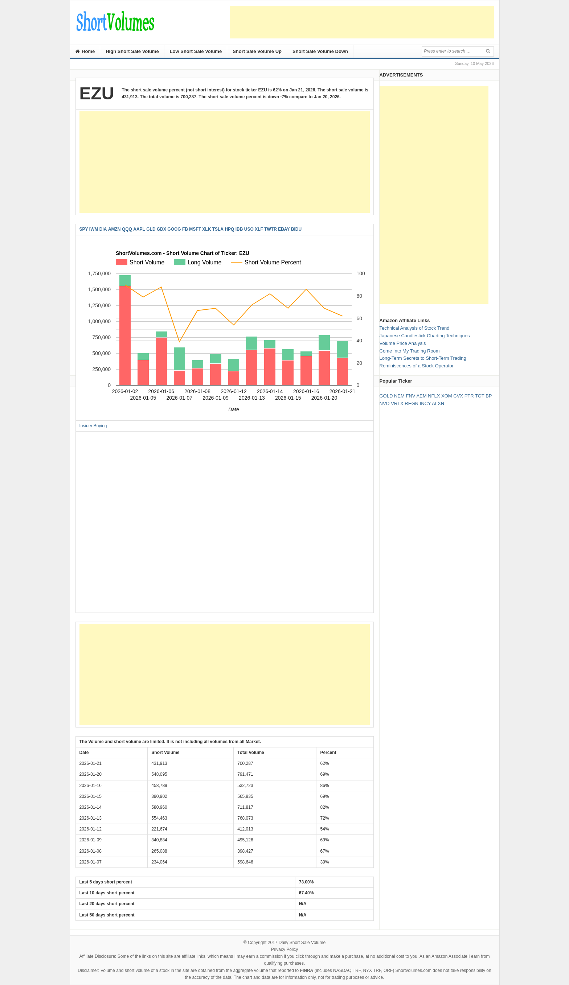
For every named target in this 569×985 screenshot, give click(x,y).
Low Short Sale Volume (196, 51)
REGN (411, 403)
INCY (425, 403)
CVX (458, 396)
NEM (399, 396)
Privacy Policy (284, 949)
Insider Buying (93, 425)
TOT (479, 396)
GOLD (386, 396)
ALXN (438, 403)
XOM (446, 396)
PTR (469, 396)
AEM (421, 396)
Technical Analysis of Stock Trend (415, 328)
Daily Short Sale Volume (302, 942)
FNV (410, 396)
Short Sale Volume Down (320, 51)
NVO (385, 403)
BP (489, 396)
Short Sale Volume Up (257, 51)
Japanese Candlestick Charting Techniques (425, 335)
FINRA (307, 970)
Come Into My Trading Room (410, 351)
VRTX (397, 403)
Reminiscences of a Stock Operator (417, 365)
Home (85, 51)
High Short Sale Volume (132, 51)
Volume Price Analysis (403, 343)
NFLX (434, 396)
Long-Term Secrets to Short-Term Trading (423, 358)
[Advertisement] (362, 22)
